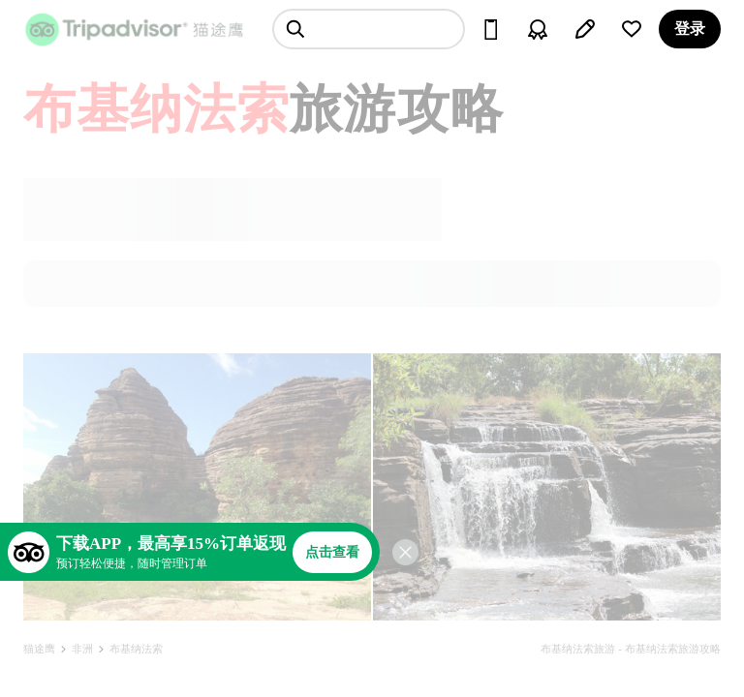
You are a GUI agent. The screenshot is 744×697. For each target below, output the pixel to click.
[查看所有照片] (197, 487)
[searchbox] (368, 29)
